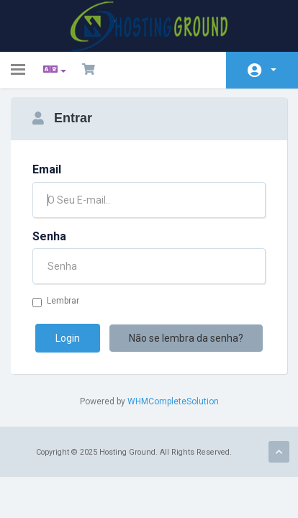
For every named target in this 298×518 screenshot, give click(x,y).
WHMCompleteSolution (173, 401)
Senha (49, 236)
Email (46, 169)
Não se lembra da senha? (186, 338)
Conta (273, 69)
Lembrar (55, 301)
